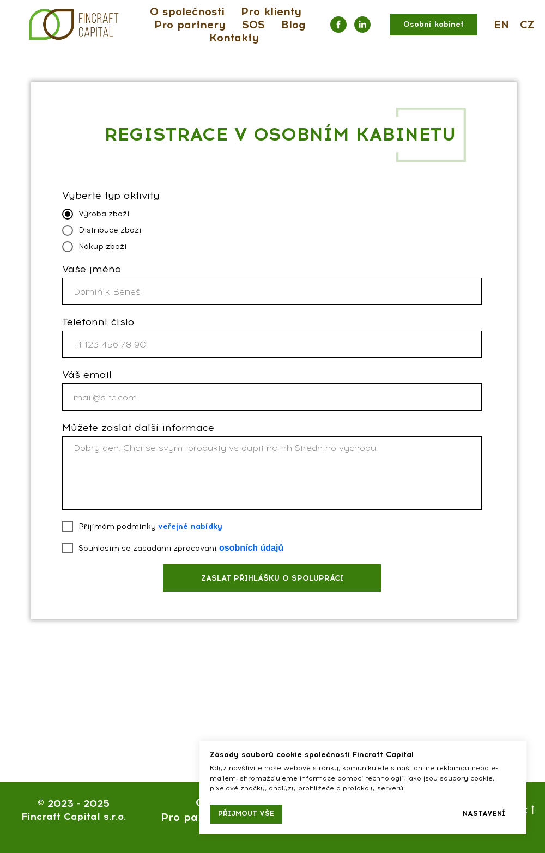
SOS (253, 24)
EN (501, 24)
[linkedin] (362, 24)
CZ (527, 24)
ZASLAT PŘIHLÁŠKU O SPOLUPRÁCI (272, 578)
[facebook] (338, 24)
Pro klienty (271, 11)
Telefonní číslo (98, 322)
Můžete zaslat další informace (138, 428)
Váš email (87, 375)
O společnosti (187, 11)
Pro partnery (190, 24)
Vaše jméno (91, 269)
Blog (293, 24)
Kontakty (234, 37)
